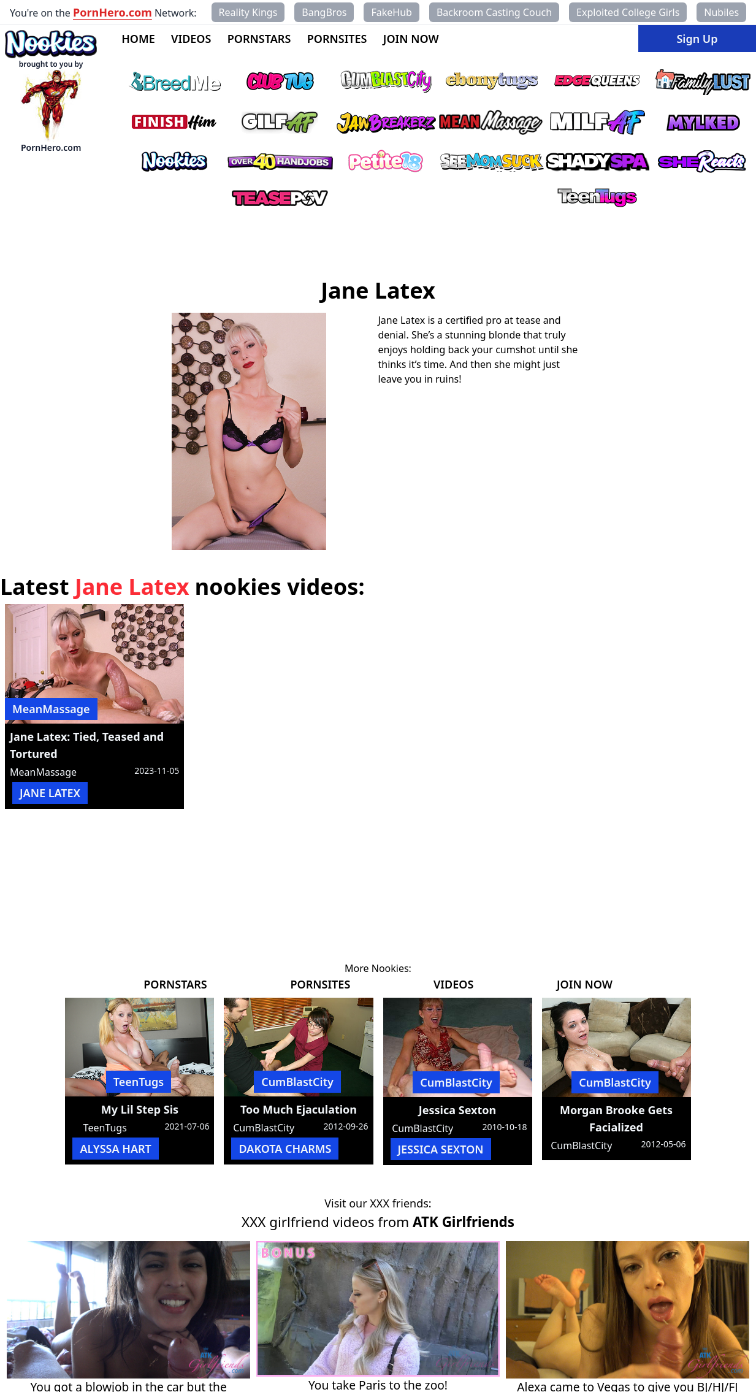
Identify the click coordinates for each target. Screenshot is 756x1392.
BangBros (324, 12)
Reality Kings (248, 12)
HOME (138, 38)
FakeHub (391, 12)
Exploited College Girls (627, 12)
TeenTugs (138, 1081)
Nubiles (721, 12)
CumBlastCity (297, 1081)
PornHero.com (112, 12)
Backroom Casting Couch (494, 12)
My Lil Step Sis (139, 1109)
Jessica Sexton (457, 1110)
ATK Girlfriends (463, 1221)
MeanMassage (51, 709)
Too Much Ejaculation (298, 1109)
